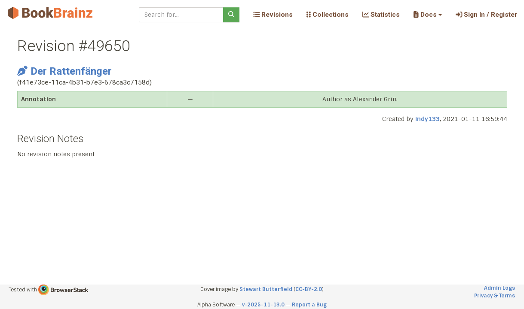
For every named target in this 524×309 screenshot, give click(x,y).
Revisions (273, 14)
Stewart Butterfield (265, 289)
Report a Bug (309, 304)
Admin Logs (499, 288)
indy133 (427, 119)
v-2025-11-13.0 (263, 304)
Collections (327, 14)
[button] (427, 14)
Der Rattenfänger (64, 71)
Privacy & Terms (494, 295)
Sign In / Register (486, 14)
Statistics (381, 14)
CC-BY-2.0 (308, 289)
